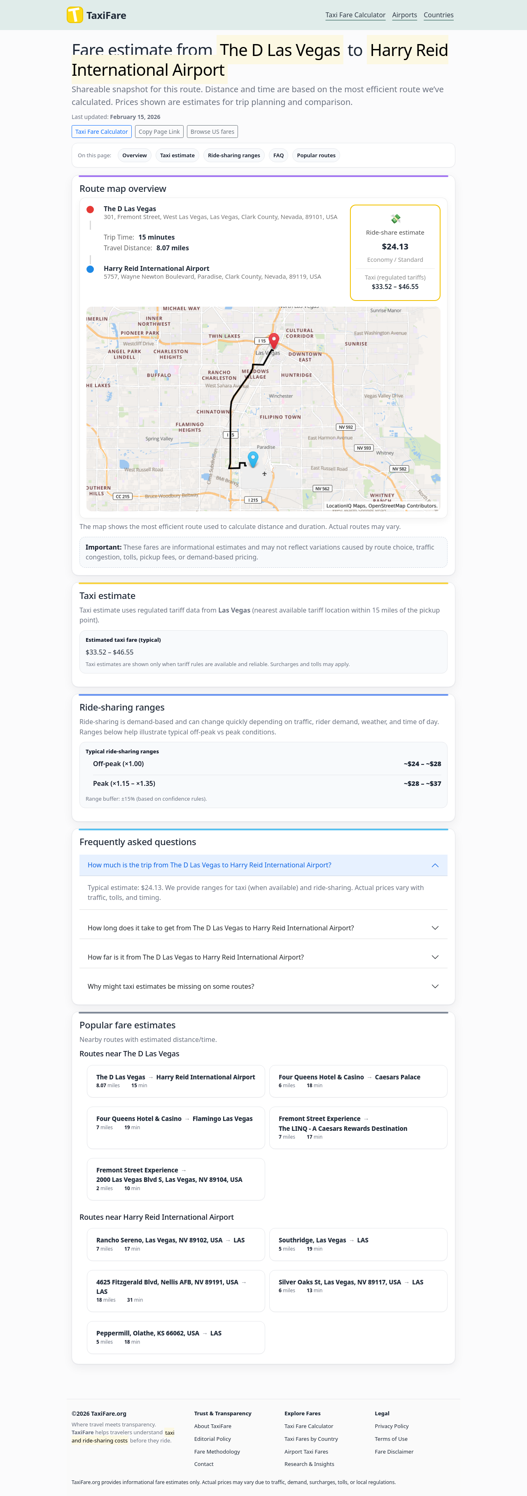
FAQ (278, 155)
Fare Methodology (217, 1451)
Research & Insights (309, 1464)
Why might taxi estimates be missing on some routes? (171, 986)
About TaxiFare (212, 1426)
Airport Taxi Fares (306, 1451)
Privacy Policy (392, 1426)
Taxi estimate (177, 155)
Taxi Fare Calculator (356, 14)
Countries (439, 14)
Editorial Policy (212, 1438)
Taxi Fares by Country (311, 1438)
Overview (134, 155)
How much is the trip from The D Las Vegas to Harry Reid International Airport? (209, 864)
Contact (204, 1464)
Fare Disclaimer (394, 1451)
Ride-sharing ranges (234, 155)
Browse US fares (212, 131)
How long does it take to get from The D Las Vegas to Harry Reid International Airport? (221, 927)
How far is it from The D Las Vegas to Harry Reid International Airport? (196, 957)
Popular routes (316, 155)
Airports (404, 14)
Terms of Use (391, 1438)
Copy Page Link (159, 131)
